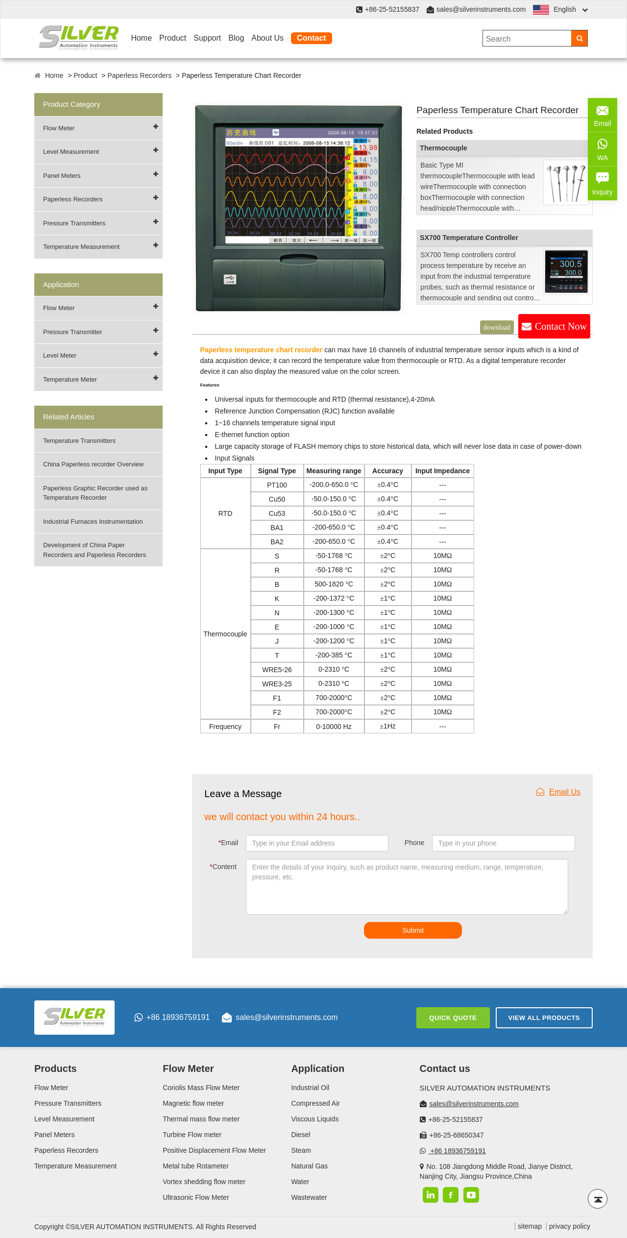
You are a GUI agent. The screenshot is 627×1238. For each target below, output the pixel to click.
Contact (311, 38)
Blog (236, 38)
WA (602, 148)
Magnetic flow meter (193, 1103)
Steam (301, 1150)
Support (207, 38)
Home (141, 38)
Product (172, 38)
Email (228, 843)
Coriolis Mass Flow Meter (201, 1088)
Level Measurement (71, 151)
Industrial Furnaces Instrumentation (93, 521)
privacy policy (569, 1226)
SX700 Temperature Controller (469, 238)
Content (223, 867)
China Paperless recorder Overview (93, 464)
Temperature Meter (70, 379)
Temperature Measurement (81, 246)
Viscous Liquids (314, 1119)
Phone (414, 843)
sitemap (530, 1226)
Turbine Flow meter (192, 1135)
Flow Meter (58, 128)
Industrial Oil (310, 1088)
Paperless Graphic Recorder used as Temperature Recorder (95, 493)
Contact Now (561, 326)
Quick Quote (453, 1017)
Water (300, 1182)
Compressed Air (315, 1103)
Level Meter (59, 355)
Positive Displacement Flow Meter (214, 1150)
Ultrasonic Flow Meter (196, 1197)
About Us (267, 38)
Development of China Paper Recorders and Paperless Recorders (94, 549)
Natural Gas (309, 1166)
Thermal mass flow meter (201, 1119)
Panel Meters (62, 175)
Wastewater (309, 1197)
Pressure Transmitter (72, 332)
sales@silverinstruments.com (481, 9)
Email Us (558, 792)
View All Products (544, 1017)
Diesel (300, 1135)
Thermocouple (443, 148)
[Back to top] (597, 1199)
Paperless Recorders (139, 75)
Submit (413, 930)
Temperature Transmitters (79, 440)
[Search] (579, 38)
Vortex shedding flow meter (204, 1182)
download (496, 327)
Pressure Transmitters (74, 223)
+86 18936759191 (172, 1017)
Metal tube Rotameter (196, 1166)
